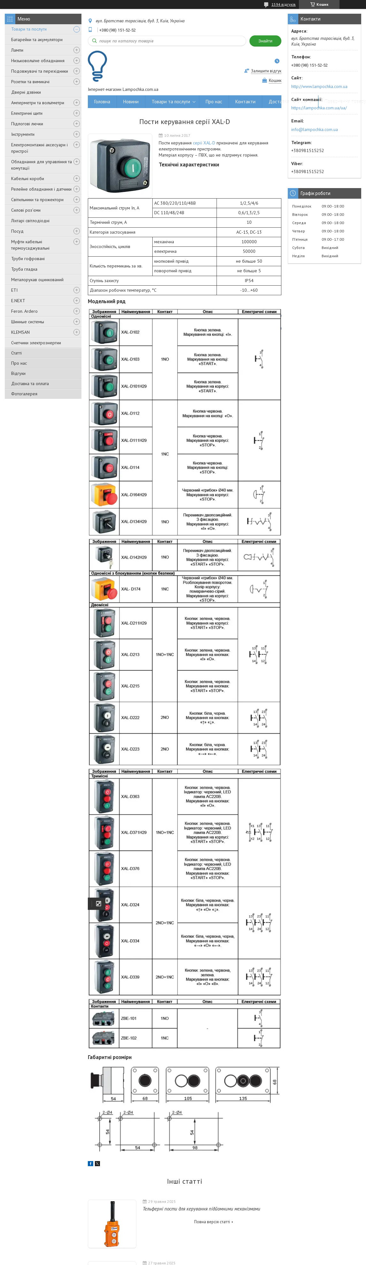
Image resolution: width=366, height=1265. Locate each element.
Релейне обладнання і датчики (41, 189)
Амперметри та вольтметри (37, 103)
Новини (131, 101)
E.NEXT (18, 300)
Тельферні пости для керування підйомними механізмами (201, 1209)
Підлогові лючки (27, 124)
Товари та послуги (29, 29)
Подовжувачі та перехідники (39, 71)
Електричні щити (26, 113)
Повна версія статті (212, 1222)
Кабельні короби (27, 178)
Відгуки (18, 373)
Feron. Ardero (24, 311)
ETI (14, 290)
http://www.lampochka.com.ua (319, 86)
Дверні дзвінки (26, 92)
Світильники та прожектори (37, 199)
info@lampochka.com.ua (314, 129)
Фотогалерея (24, 394)
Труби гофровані (28, 258)
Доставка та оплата (30, 383)
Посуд (17, 231)
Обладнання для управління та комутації (41, 165)
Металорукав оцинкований (37, 279)
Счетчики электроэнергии (36, 343)
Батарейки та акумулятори (37, 39)
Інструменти (22, 134)
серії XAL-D (204, 143)
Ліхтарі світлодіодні (30, 220)
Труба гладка (24, 269)
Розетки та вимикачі (30, 81)
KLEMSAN (20, 332)
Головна (102, 101)
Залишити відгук (266, 71)
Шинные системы (27, 322)
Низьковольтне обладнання (38, 60)
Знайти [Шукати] (265, 41)
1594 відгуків (283, 4)
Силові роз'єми (26, 210)
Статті (16, 353)
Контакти (245, 101)
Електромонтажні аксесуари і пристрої (39, 148)
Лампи (17, 50)
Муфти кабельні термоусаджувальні (30, 245)
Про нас (19, 363)
